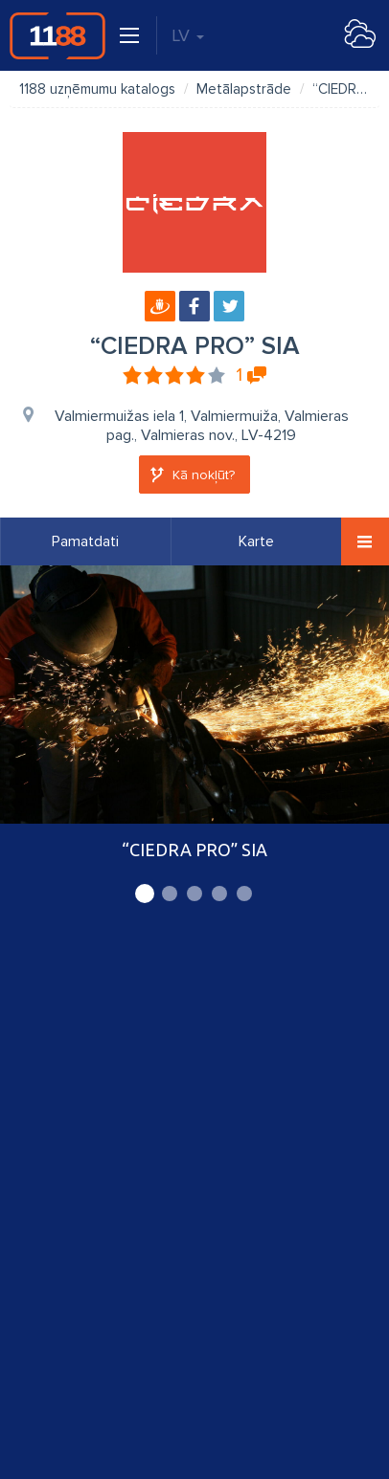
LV (188, 35)
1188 (57, 35)
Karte (256, 541)
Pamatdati (85, 541)
